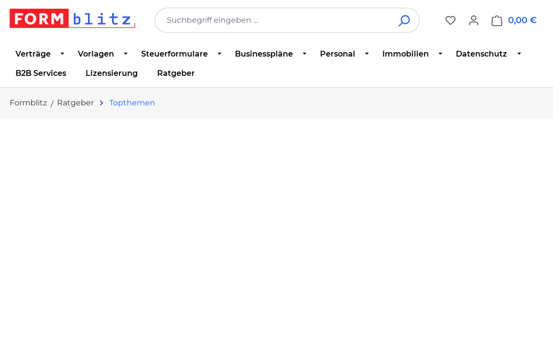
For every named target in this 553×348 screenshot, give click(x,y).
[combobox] (273, 20)
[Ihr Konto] (473, 20)
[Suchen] (405, 20)
